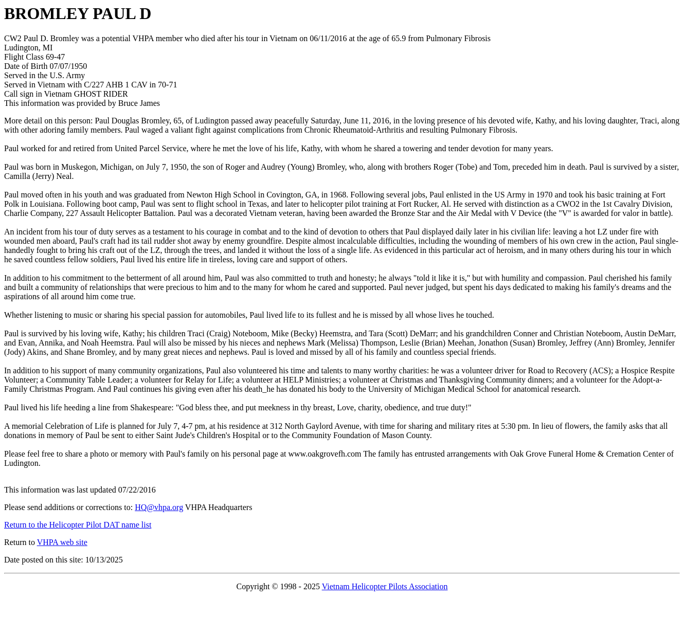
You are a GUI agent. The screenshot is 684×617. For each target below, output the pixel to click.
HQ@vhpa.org (159, 507)
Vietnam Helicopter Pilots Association (385, 586)
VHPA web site (62, 542)
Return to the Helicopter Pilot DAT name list (77, 524)
